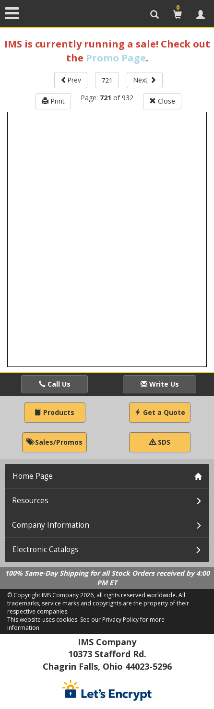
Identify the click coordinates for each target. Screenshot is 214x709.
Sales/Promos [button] (54, 442)
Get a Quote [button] (159, 412)
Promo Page (116, 57)
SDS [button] (159, 442)
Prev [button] (70, 79)
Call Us (55, 384)
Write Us (160, 384)
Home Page (32, 476)
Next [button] (144, 79)
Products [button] (54, 412)
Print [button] (53, 101)
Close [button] (162, 101)
